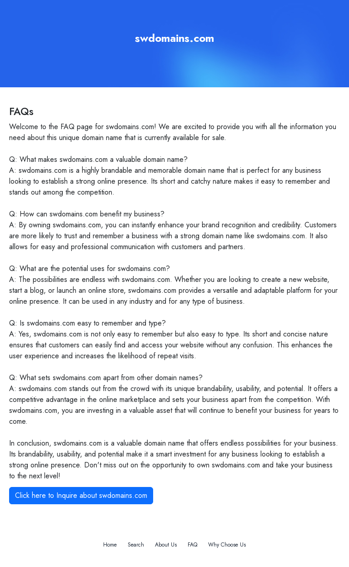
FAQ (192, 545)
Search (136, 545)
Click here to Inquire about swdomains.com (81, 495)
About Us (166, 545)
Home (110, 545)
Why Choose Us (227, 545)
